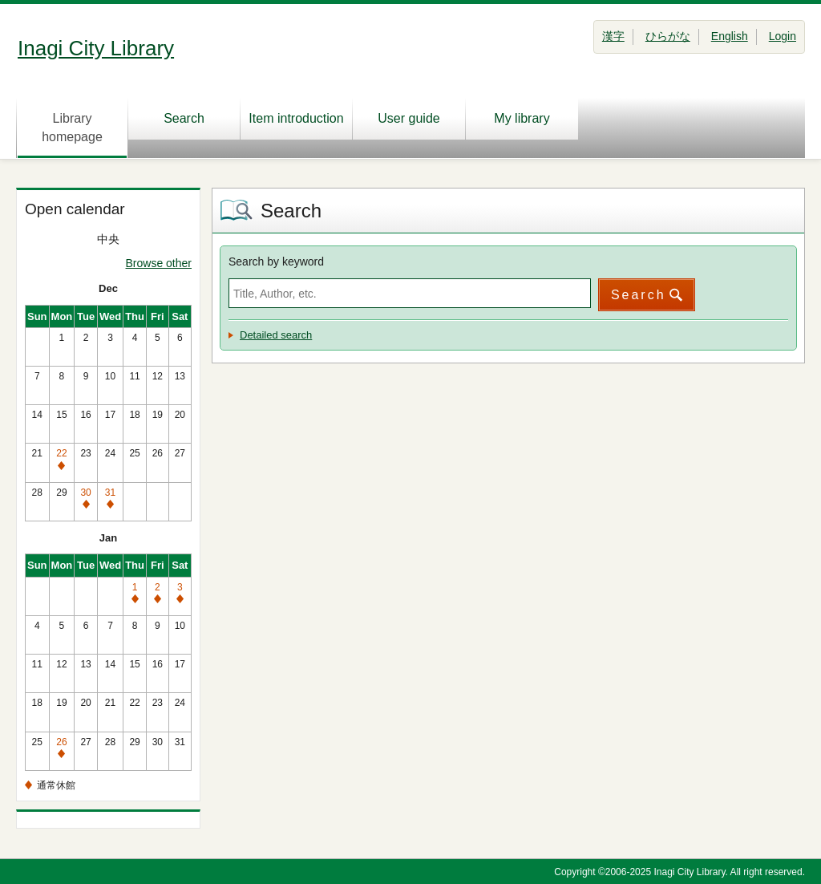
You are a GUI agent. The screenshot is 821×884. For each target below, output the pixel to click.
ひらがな (667, 36)
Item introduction (296, 118)
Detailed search (276, 335)
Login (782, 36)
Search (184, 118)
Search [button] (638, 295)
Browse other (159, 263)
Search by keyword (276, 261)
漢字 (613, 36)
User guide (408, 118)
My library (521, 118)
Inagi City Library (96, 48)
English (729, 36)
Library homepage (72, 128)
